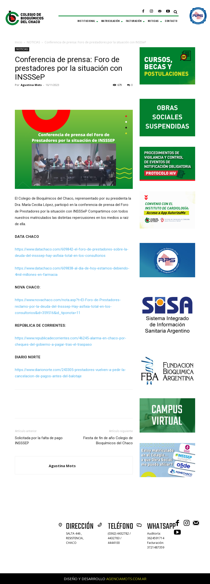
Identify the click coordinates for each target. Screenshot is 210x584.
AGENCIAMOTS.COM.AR (126, 578)
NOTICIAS (33, 42)
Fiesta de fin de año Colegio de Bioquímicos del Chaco (108, 440)
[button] (175, 12)
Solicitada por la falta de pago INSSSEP (39, 440)
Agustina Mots (31, 85)
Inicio (18, 42)
